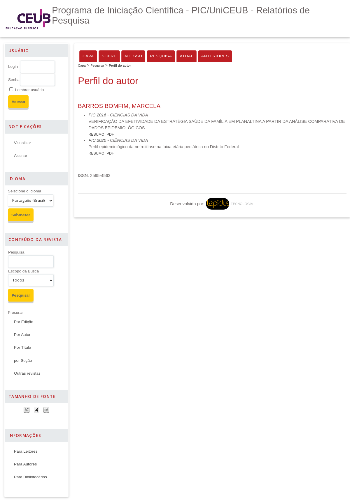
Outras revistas (27, 373)
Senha (14, 79)
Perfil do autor (120, 65)
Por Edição (23, 322)
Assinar (20, 155)
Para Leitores (25, 451)
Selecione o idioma (24, 191)
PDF (110, 134)
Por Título (22, 347)
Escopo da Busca (23, 271)
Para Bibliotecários (30, 477)
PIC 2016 (97, 115)
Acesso (133, 56)
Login (13, 66)
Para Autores (25, 464)
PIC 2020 (97, 140)
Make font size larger (46, 409)
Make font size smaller (26, 409)
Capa (88, 56)
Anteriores (215, 56)
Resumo (96, 134)
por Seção (23, 360)
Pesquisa (16, 252)
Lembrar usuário (29, 90)
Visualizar (22, 143)
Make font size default (36, 409)
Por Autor (22, 334)
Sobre (109, 56)
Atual (186, 56)
